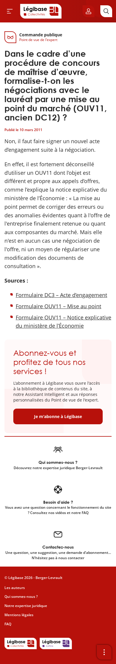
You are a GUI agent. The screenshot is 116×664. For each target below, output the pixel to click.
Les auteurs (14, 587)
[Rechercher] (106, 11)
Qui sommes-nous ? (21, 596)
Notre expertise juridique (25, 605)
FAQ (7, 624)
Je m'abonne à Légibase (58, 416)
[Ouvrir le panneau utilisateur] (88, 11)
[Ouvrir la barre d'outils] (104, 652)
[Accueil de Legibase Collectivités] (41, 11)
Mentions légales (18, 614)
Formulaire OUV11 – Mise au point (58, 306)
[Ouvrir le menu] (10, 11)
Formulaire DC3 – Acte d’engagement (61, 294)
